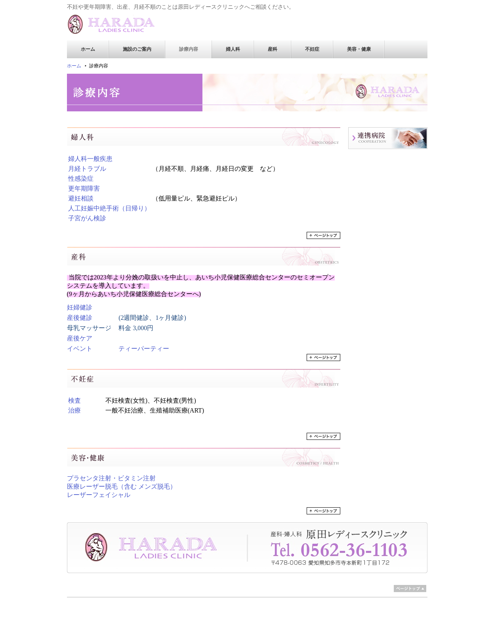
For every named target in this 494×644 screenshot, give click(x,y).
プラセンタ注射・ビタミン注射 (111, 478)
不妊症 (312, 49)
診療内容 (188, 49)
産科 (272, 49)
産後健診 (79, 317)
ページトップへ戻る (323, 235)
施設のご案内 (137, 49)
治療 (74, 410)
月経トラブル (87, 168)
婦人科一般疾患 (90, 158)
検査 (74, 400)
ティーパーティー (143, 348)
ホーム (88, 49)
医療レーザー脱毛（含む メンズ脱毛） (121, 486)
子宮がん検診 (87, 218)
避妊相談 (80, 198)
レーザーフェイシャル (98, 494)
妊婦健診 (79, 307)
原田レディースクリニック (116, 24)
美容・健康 (359, 49)
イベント (79, 348)
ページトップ (410, 588)
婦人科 (233, 49)
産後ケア (79, 338)
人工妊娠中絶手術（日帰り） (109, 208)
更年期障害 (84, 188)
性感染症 (80, 178)
